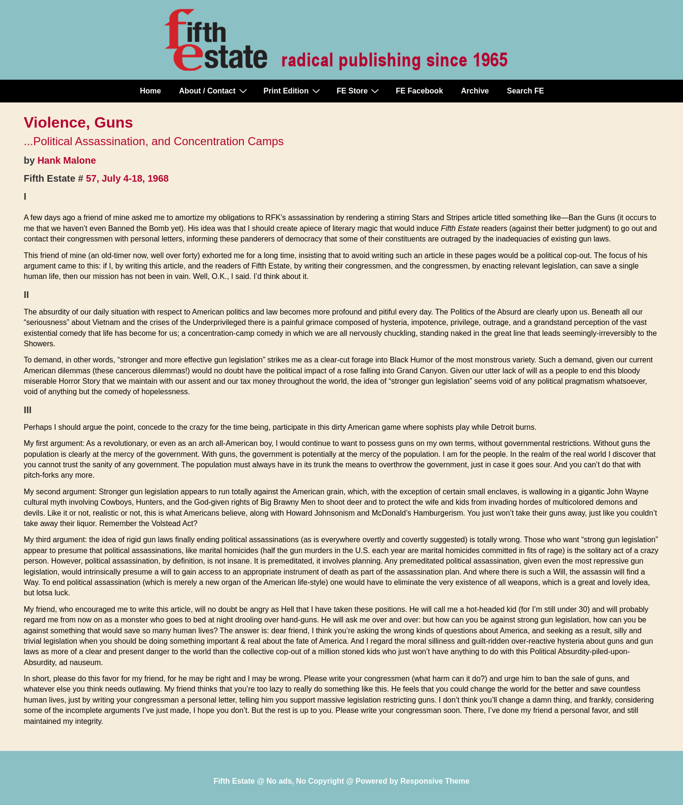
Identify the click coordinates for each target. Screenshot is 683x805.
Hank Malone (66, 160)
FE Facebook (419, 91)
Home (150, 91)
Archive (475, 91)
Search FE (525, 91)
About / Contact (214, 90)
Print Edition (293, 90)
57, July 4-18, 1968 (127, 178)
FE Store (359, 90)
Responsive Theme (435, 781)
